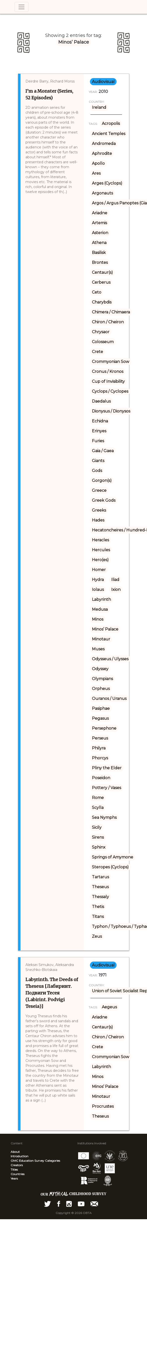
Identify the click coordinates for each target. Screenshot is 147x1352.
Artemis (99, 223)
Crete (97, 351)
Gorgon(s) (102, 480)
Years (14, 1178)
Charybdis (101, 302)
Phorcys (100, 758)
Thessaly (100, 896)
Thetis (98, 906)
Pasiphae (101, 708)
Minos (97, 619)
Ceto (96, 292)
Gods (97, 470)
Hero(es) (100, 559)
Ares (96, 173)
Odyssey (100, 668)
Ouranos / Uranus (109, 698)
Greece (99, 490)
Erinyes (99, 431)
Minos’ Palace (105, 629)
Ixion (116, 589)
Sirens (98, 837)
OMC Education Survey (27, 1160)
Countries (17, 1174)
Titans (98, 916)
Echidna (100, 421)
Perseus (100, 738)
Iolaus (98, 589)
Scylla (98, 807)
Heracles (100, 540)
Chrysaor (100, 332)
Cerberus (101, 282)
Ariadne (99, 213)
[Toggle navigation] (21, 7)
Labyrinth (101, 599)
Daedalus (101, 401)
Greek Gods (103, 500)
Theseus (100, 886)
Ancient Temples (108, 133)
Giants (98, 460)
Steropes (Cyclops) (110, 867)
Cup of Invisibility (108, 381)
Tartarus (100, 877)
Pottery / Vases (106, 787)
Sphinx (98, 847)
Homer (99, 569)
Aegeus (109, 1007)
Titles (14, 1169)
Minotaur (101, 639)
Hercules (101, 550)
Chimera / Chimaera (111, 312)
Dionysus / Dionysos (111, 411)
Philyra (98, 748)
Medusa (100, 609)
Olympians (102, 678)
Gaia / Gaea (103, 450)
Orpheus (101, 688)
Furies (98, 441)
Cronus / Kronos (107, 371)
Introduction (19, 1156)
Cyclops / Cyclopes (110, 391)
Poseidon (101, 777)
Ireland (99, 107)
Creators (17, 1165)
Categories (52, 1160)
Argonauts (102, 193)
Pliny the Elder (107, 768)
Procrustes (103, 1106)
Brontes (100, 262)
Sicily (97, 827)
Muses (98, 649)
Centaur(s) (102, 272)
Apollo (98, 163)
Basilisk (99, 252)
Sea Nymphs (104, 817)
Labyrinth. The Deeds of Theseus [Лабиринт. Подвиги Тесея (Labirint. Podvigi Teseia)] (51, 993)
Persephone (104, 728)
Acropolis (111, 123)
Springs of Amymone (112, 857)
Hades (98, 520)
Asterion (100, 232)
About (15, 1152)
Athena (99, 242)
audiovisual (103, 81)
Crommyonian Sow (110, 361)
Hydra (98, 579)
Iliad (115, 579)
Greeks (99, 510)
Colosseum (103, 341)
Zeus (97, 936)
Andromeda (104, 143)
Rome (98, 797)
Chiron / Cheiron (108, 322)
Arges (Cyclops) (107, 183)
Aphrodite (102, 153)
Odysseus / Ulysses (110, 659)
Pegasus (100, 718)
